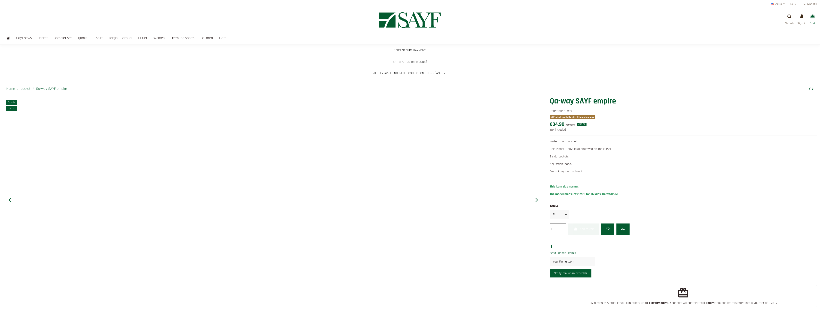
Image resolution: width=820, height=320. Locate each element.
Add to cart (583, 229)
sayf (553, 253)
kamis (572, 253)
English (778, 4)
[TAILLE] (559, 214)
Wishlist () (810, 4)
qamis (562, 253)
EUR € (794, 4)
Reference (556, 111)
